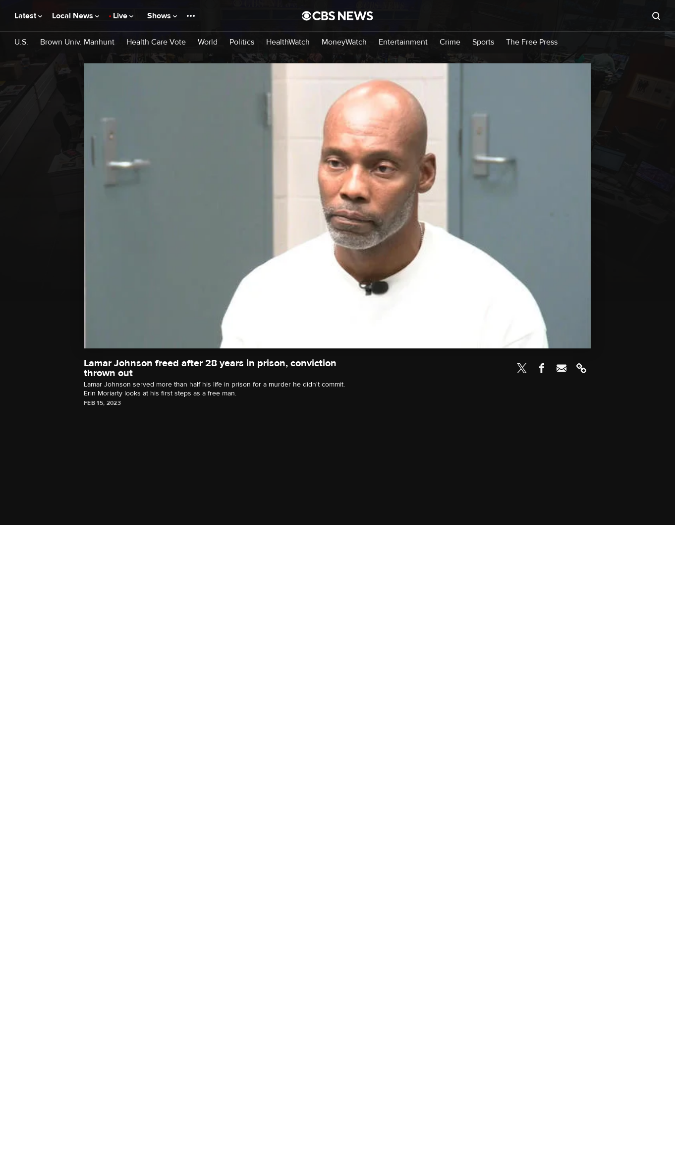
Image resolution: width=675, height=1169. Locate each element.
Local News (75, 16)
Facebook (542, 368)
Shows (162, 16)
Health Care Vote (156, 42)
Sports (483, 42)
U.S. (21, 42)
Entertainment (403, 42)
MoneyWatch (344, 42)
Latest (28, 16)
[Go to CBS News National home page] (337, 16)
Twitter (522, 368)
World (208, 42)
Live (123, 16)
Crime (450, 42)
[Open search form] (656, 15)
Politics (241, 42)
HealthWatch (288, 42)
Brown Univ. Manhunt (77, 42)
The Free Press (532, 42)
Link (581, 368)
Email (561, 368)
